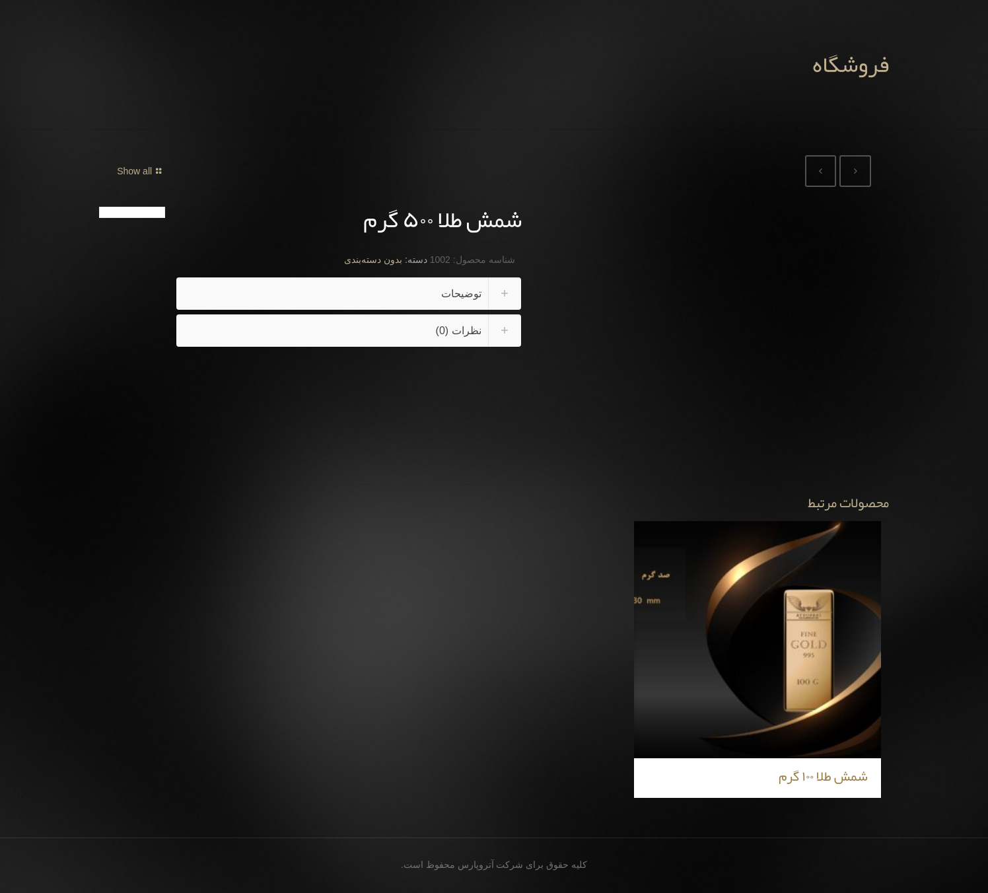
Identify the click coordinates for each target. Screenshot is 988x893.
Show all (141, 171)
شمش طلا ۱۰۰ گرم (823, 776)
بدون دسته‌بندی (373, 259)
